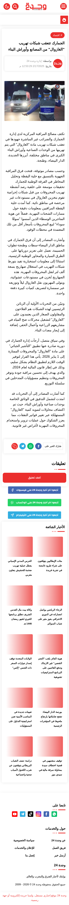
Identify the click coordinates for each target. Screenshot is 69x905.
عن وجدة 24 (58, 840)
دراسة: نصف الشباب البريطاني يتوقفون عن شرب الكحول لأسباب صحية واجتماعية (20, 767)
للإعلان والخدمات (24, 847)
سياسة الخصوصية (23, 840)
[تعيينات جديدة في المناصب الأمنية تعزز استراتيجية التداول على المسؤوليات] (19, 698)
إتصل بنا (29, 855)
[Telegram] (22, 446)
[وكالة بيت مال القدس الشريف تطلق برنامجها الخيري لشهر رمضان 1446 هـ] (19, 595)
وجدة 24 (36, 884)
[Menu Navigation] (58, 6)
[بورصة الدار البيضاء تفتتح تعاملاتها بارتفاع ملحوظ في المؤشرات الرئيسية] (49, 698)
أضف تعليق (34, 477)
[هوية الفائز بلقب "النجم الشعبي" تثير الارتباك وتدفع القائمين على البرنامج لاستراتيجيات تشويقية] (49, 644)
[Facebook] (38, 446)
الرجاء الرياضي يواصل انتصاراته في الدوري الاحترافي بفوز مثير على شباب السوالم (50, 616)
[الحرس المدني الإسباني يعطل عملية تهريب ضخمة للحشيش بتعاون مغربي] (19, 547)
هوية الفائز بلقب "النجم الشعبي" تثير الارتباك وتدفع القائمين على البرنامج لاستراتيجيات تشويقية (50, 667)
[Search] (15, 6)
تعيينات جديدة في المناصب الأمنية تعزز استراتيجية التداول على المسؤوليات (20, 719)
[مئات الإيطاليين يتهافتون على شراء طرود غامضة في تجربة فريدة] (49, 547)
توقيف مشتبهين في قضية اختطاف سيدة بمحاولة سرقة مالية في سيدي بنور (50, 767)
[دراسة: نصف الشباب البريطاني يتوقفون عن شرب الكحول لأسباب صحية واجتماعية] (19, 746)
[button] (6, 6)
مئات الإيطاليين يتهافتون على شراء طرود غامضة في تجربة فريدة (50, 566)
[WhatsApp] (30, 446)
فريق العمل (59, 847)
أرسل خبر (60, 855)
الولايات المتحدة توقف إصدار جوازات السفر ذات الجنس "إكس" (20, 663)
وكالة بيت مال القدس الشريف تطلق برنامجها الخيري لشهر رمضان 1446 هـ (20, 616)
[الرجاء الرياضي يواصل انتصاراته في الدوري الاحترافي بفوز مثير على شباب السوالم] (49, 595)
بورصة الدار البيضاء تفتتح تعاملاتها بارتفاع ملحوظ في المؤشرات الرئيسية (51, 719)
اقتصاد (56, 35)
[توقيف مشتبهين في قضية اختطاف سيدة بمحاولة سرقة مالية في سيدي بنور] (49, 746)
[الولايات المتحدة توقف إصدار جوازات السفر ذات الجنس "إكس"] (19, 644)
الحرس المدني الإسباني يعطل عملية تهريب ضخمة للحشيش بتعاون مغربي (20, 568)
